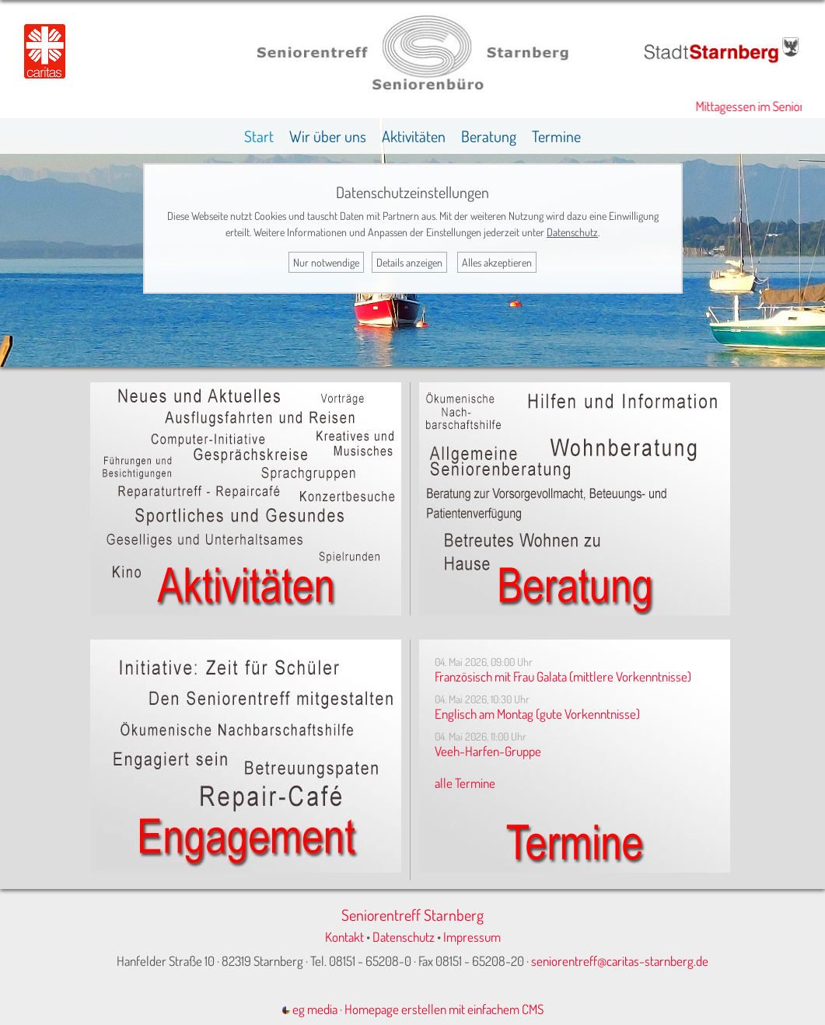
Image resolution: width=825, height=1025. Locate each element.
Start (259, 136)
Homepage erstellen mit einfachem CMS (444, 1009)
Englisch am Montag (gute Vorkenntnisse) (537, 714)
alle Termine (465, 783)
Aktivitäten (414, 136)
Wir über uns (327, 136)
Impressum (472, 937)
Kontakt (344, 937)
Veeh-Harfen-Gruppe (488, 751)
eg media (309, 1009)
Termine (556, 136)
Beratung (488, 136)
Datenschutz (403, 937)
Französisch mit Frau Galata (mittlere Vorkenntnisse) (563, 676)
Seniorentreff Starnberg (412, 915)
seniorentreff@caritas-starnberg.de (619, 961)
